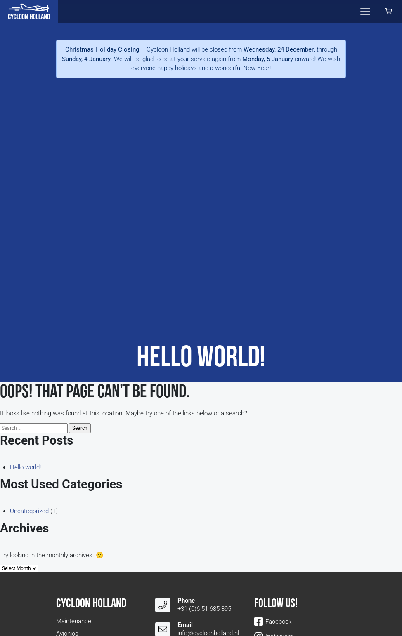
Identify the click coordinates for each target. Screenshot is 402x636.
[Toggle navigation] (365, 11)
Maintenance (73, 621)
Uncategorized (29, 511)
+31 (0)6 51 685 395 (204, 608)
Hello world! (25, 467)
